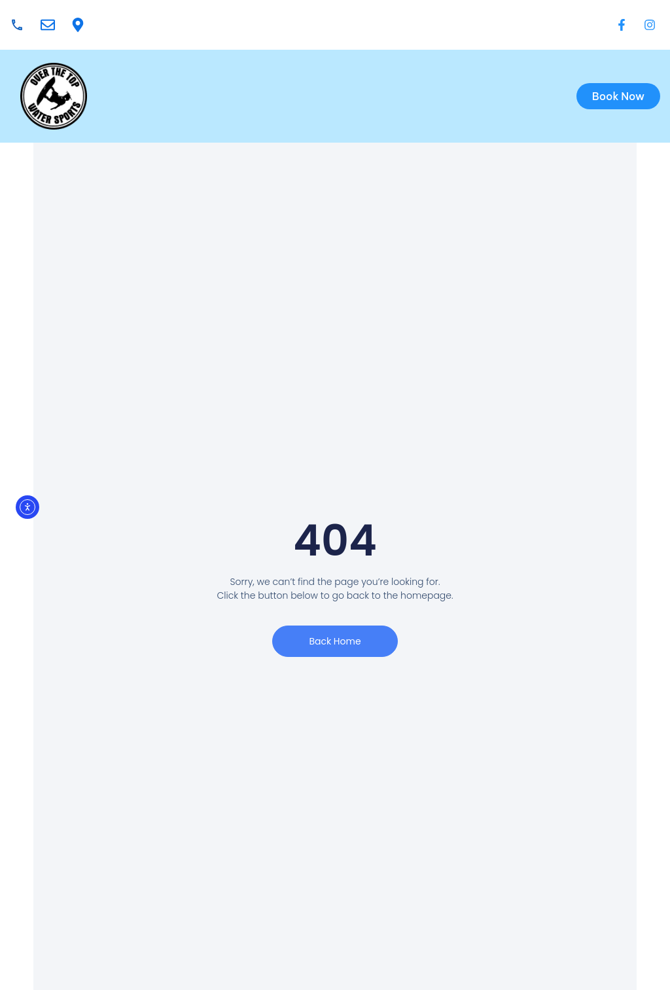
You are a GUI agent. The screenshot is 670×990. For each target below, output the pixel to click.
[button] (366, 96)
